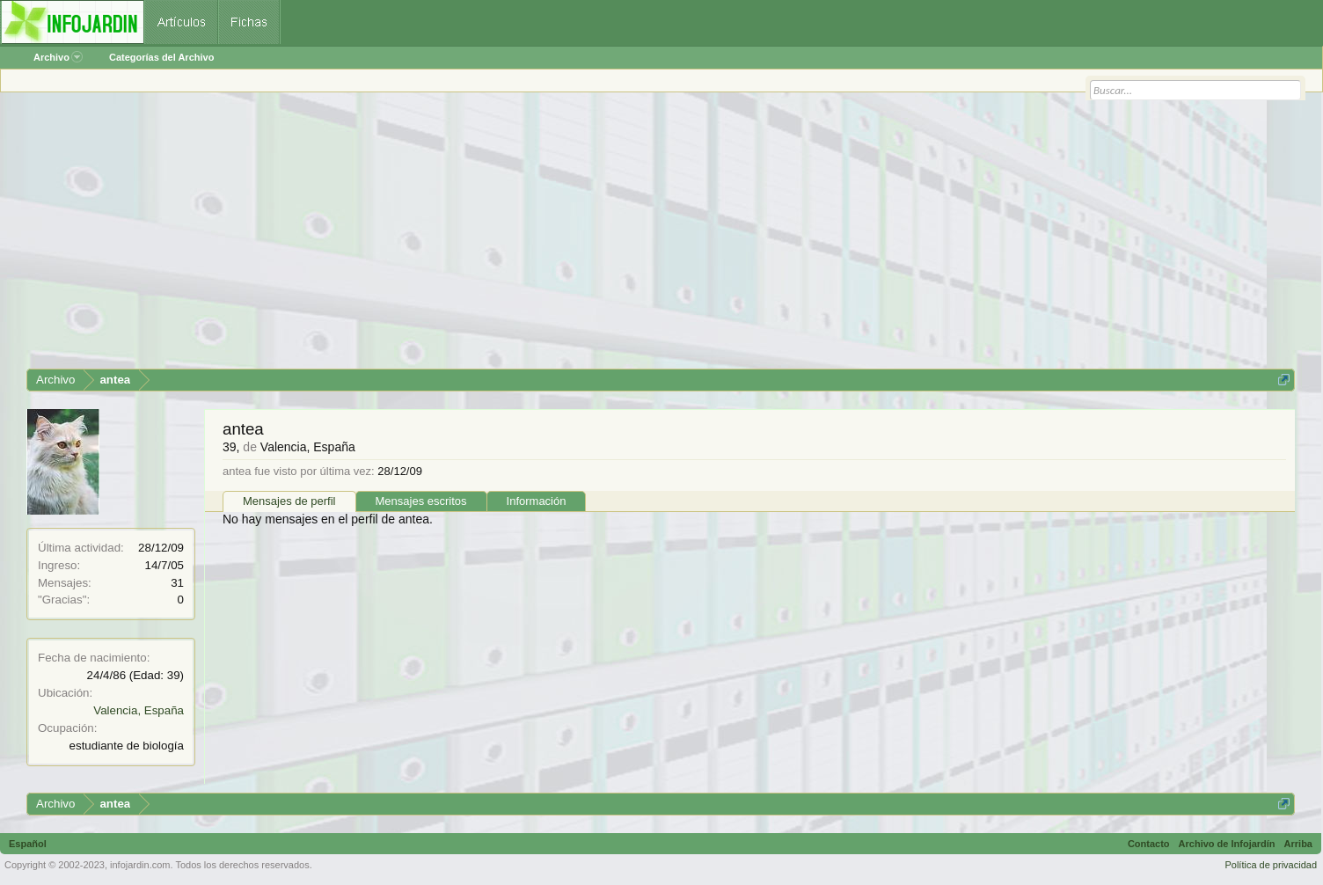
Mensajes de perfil (289, 501)
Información (536, 501)
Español (28, 843)
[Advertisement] (554, 236)
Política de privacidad (1270, 864)
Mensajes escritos (421, 501)
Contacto (1149, 843)
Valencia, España (138, 710)
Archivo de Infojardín (1227, 843)
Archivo (58, 57)
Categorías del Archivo (161, 57)
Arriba (1298, 843)
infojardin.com (140, 864)
